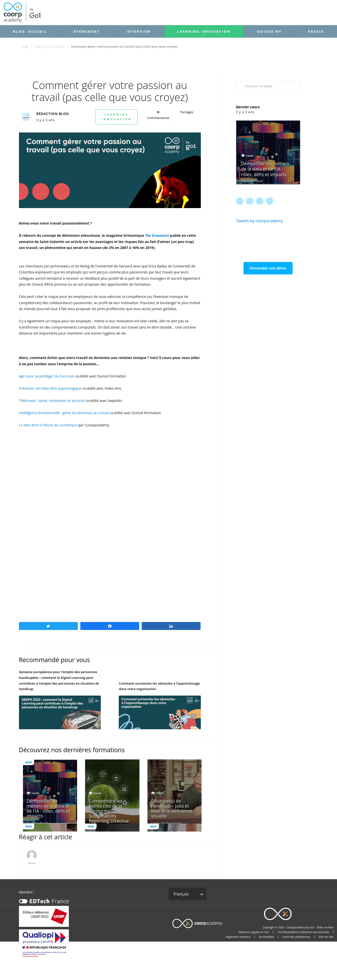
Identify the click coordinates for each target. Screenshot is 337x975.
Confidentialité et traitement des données (303, 932)
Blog (24, 46)
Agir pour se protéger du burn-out (46, 376)
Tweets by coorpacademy (259, 221)
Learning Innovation (203, 31)
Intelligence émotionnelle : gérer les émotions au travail (64, 412)
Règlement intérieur (238, 937)
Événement (87, 31)
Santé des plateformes (297, 937)
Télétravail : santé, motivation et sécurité (52, 400)
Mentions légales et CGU (254, 932)
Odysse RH (269, 31)
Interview (138, 31)
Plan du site (326, 937)
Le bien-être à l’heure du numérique (48, 425)
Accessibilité (266, 937)
